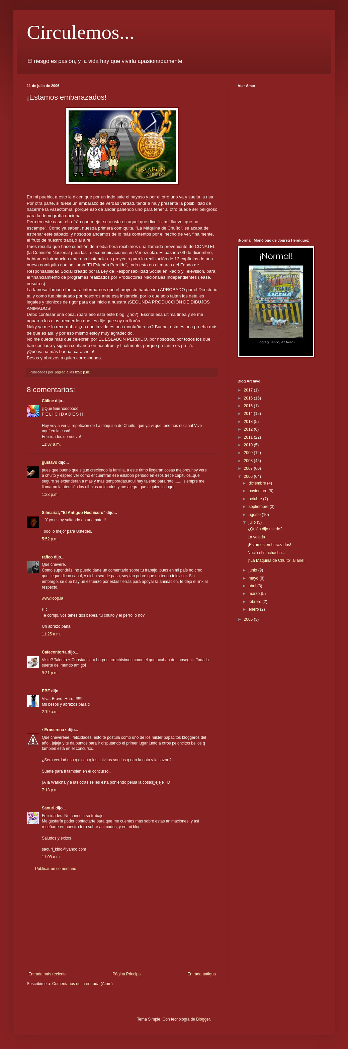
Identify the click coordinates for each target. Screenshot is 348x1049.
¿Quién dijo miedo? (265, 529)
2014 (249, 413)
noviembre (258, 491)
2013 (249, 421)
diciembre (258, 483)
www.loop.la (52, 598)
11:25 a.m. (51, 634)
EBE (46, 691)
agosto (255, 514)
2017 (249, 390)
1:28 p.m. (50, 494)
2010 (249, 445)
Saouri (48, 808)
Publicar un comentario (55, 868)
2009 (249, 452)
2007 (249, 468)
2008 (249, 460)
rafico (47, 557)
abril (253, 586)
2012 (249, 429)
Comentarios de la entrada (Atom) (82, 983)
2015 (249, 406)
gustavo (49, 462)
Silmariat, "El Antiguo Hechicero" (73, 512)
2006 (249, 476)
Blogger (203, 1019)
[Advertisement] (122, 921)
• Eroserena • (54, 729)
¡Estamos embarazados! (269, 544)
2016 (249, 398)
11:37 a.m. (51, 444)
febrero (255, 601)
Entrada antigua (201, 974)
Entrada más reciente (47, 974)
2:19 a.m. (50, 711)
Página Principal (127, 974)
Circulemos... (81, 32)
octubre (256, 499)
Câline (48, 401)
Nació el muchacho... (266, 552)
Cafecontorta (54, 652)
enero (254, 609)
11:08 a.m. (51, 857)
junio (253, 570)
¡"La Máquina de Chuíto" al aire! (276, 560)
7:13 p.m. (50, 790)
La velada (256, 537)
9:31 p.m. (50, 673)
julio (253, 522)
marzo (255, 593)
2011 (249, 437)
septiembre (259, 506)
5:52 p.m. (50, 539)
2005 (249, 619)
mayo (254, 578)
